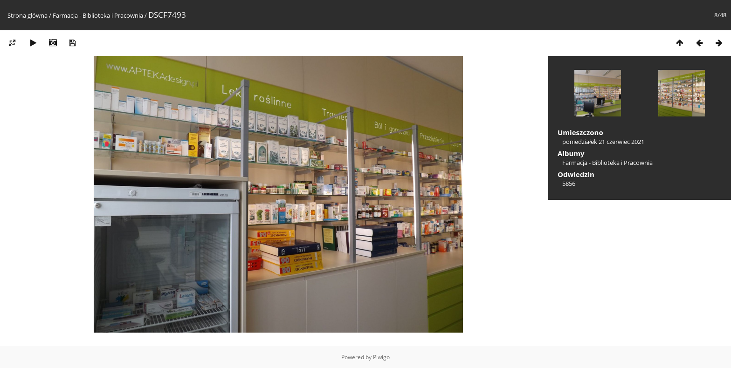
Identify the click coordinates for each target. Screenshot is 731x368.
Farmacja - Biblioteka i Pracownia (98, 15)
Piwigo (381, 357)
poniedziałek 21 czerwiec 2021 (603, 141)
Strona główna (27, 15)
